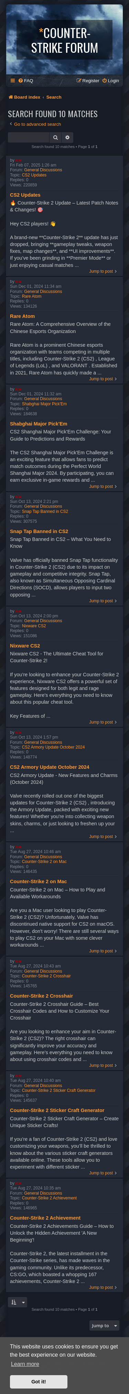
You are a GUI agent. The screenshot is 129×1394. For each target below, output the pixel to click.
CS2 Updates (34, 175)
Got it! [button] (38, 1381)
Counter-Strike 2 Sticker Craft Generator (59, 1090)
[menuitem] (25, 81)
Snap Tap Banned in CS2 (45, 511)
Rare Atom (32, 296)
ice (18, 160)
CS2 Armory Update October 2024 (53, 747)
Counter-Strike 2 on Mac (44, 861)
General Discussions (43, 170)
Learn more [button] (25, 1364)
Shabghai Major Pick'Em (44, 404)
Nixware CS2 (34, 626)
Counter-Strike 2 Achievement (49, 1198)
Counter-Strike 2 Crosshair (46, 976)
